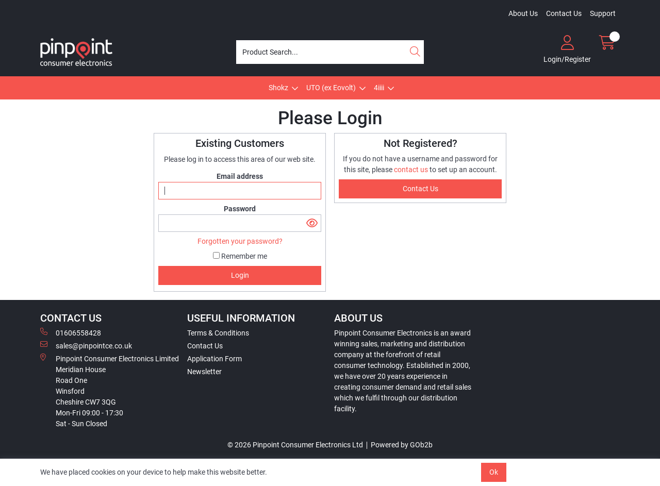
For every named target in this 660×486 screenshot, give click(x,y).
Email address (240, 176)
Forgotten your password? (240, 241)
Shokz (278, 87)
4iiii (379, 87)
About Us (523, 13)
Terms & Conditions (218, 333)
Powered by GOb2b (402, 445)
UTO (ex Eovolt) (331, 87)
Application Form (214, 359)
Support (603, 13)
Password (240, 209)
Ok (493, 472)
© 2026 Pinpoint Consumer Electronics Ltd (295, 445)
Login (240, 275)
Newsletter (204, 371)
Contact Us (564, 13)
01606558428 (70, 332)
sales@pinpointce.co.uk (86, 345)
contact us (412, 169)
